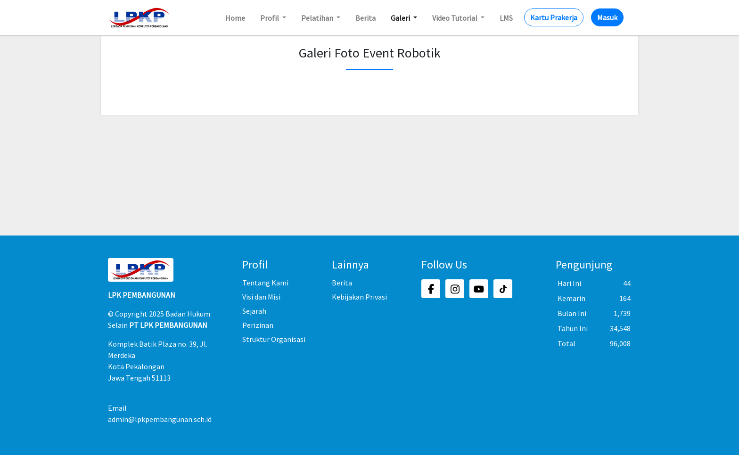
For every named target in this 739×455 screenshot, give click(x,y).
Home (235, 18)
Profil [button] (270, 18)
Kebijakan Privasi (359, 296)
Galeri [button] (401, 18)
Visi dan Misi (261, 296)
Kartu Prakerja (553, 17)
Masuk (607, 17)
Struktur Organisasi (273, 339)
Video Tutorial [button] (455, 18)
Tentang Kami (265, 282)
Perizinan (257, 325)
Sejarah (254, 311)
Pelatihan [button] (318, 18)
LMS (506, 18)
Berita (365, 18)
